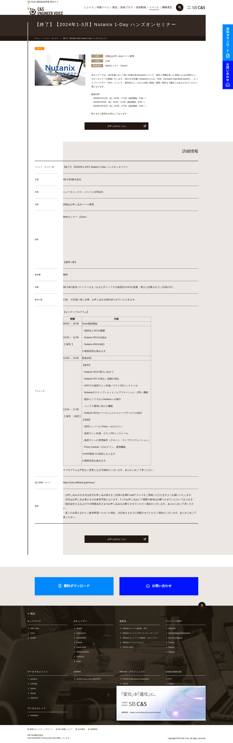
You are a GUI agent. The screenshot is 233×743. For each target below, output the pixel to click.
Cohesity (33, 684)
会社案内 (81, 729)
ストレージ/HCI (174, 621)
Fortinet (79, 642)
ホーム (37, 38)
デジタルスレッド (36, 708)
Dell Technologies (175, 638)
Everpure (172, 628)
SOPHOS (80, 657)
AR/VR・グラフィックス (132, 671)
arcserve (33, 679)
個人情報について (65, 729)
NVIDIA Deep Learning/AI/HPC (88, 679)
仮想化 (122, 621)
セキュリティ (80, 621)
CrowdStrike (81, 638)
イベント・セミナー (51, 38)
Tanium (79, 628)
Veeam (33, 693)
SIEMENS (34, 715)
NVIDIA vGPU (128, 647)
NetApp (171, 652)
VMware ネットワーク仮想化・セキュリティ (140, 638)
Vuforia (125, 684)
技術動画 (141, 7)
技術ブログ (126, 7)
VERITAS (34, 698)
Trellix (78, 661)
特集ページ (103, 7)
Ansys (171, 684)
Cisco (32, 633)
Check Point (81, 647)
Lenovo (171, 642)
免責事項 (93, 729)
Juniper (33, 638)
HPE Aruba (34, 628)
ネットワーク (34, 621)
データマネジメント (37, 671)
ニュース (89, 7)
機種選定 (167, 7)
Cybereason (81, 633)
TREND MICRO (82, 652)
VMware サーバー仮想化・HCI (134, 628)
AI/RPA (77, 671)
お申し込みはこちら (126, 126)
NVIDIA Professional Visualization (135, 679)
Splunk (33, 688)
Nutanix (172, 647)
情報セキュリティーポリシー (41, 729)
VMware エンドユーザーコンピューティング (140, 633)
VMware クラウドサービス (133, 642)
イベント (154, 7)
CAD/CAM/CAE (174, 671)
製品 (114, 7)
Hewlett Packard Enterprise (179, 633)
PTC (170, 679)
